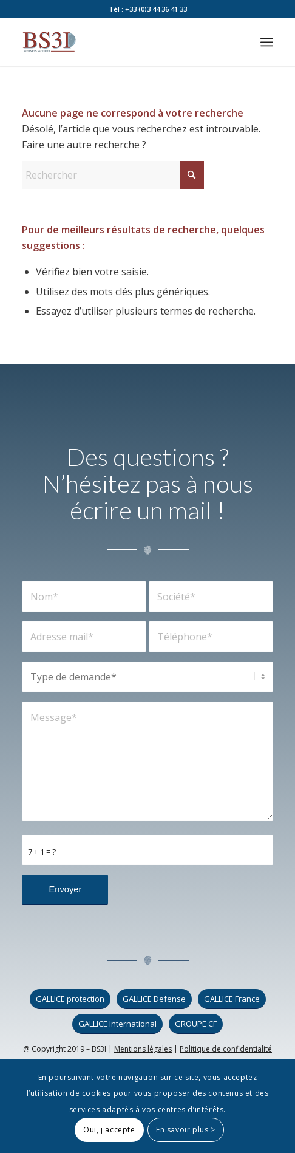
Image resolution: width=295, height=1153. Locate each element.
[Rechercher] (113, 175)
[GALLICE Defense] (154, 999)
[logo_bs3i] (122, 42)
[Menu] (266, 41)
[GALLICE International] (117, 1024)
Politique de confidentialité (226, 1049)
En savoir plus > (185, 1129)
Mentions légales (143, 1049)
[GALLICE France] (232, 999)
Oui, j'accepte (109, 1129)
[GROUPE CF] (196, 1024)
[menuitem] (266, 41)
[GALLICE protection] (70, 999)
